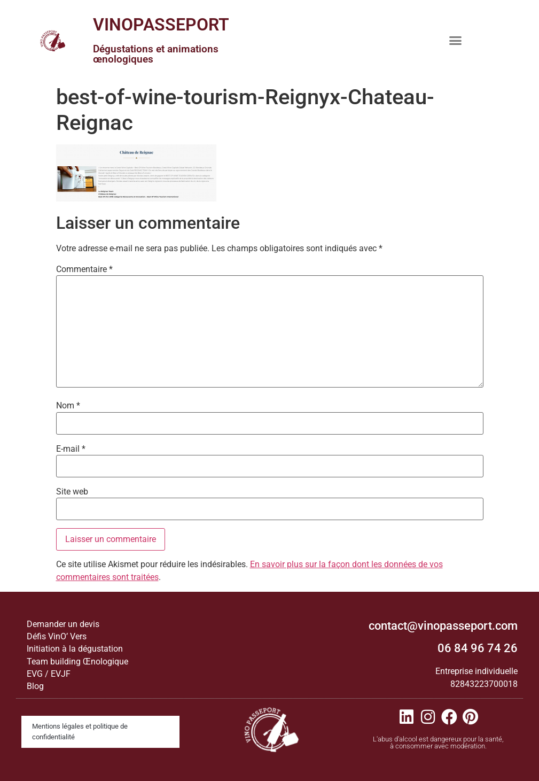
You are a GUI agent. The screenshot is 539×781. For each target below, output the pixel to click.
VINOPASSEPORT (161, 24)
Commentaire (84, 269)
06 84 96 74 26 (478, 648)
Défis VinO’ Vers (57, 636)
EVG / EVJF (49, 674)
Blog (35, 686)
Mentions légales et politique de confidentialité (80, 731)
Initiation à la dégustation (75, 649)
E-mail (70, 449)
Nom (68, 405)
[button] (455, 40)
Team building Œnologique (77, 661)
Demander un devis (63, 624)
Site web (72, 492)
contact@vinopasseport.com (443, 625)
